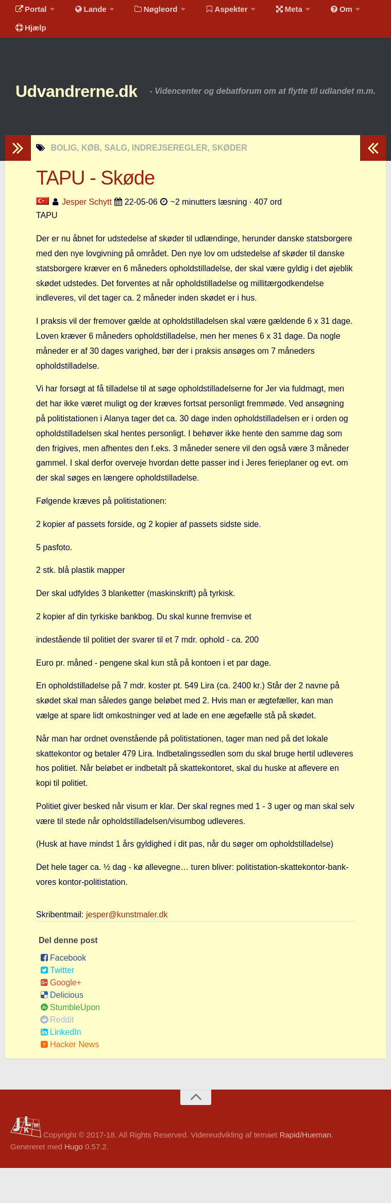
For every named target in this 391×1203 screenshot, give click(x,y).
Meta (271, 12)
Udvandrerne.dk (96, 108)
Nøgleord (145, 12)
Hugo (73, 1181)
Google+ (60, 1017)
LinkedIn (60, 1067)
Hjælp (28, 38)
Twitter (57, 1005)
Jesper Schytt (87, 237)
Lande (84, 12)
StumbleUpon (70, 1042)
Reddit (57, 1054)
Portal (28, 12)
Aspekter (213, 12)
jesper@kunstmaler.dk (127, 949)
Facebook (63, 992)
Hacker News (69, 1079)
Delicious (61, 1030)
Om (319, 12)
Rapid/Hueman (305, 1169)
